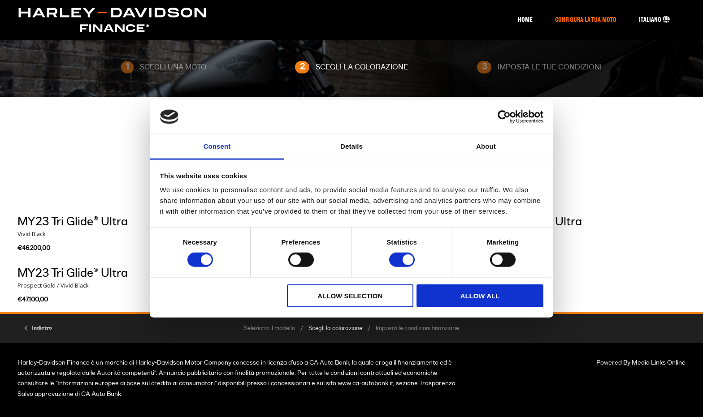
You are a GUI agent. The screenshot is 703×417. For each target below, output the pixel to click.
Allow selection (349, 295)
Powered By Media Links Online (641, 362)
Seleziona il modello (269, 328)
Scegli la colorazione (335, 328)
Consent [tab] (217, 146)
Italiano (654, 20)
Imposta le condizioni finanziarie (417, 328)
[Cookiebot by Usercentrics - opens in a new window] (504, 117)
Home (525, 20)
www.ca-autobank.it (365, 383)
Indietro (42, 328)
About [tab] (486, 146)
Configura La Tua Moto (585, 20)
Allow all (480, 295)
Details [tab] (351, 146)
